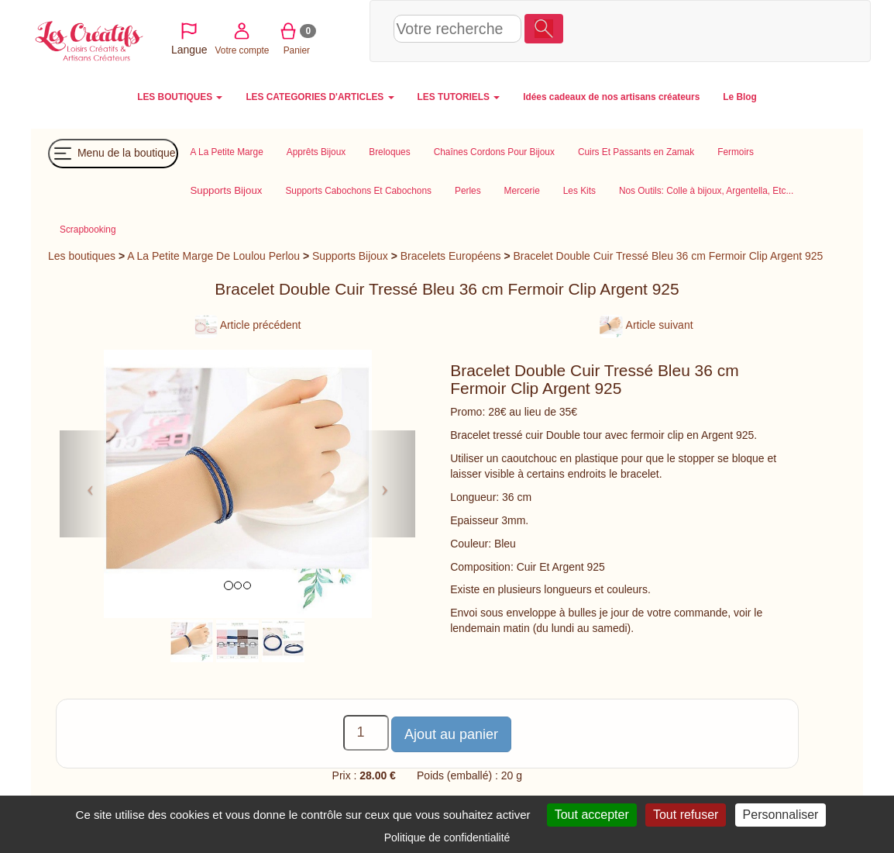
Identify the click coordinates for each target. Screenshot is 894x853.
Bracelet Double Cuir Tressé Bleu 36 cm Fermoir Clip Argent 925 (668, 256)
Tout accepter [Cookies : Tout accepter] (592, 814)
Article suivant (646, 325)
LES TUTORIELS (459, 97)
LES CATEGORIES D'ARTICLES (320, 97)
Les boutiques (81, 256)
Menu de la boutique (113, 153)
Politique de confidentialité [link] (447, 837)
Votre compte (674, 30)
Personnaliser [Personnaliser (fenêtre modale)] (781, 814)
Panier (728, 30)
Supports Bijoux (350, 256)
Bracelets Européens (451, 256)
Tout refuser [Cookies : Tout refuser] (685, 814)
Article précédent (247, 325)
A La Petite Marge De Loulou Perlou (213, 256)
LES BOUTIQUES (179, 97)
